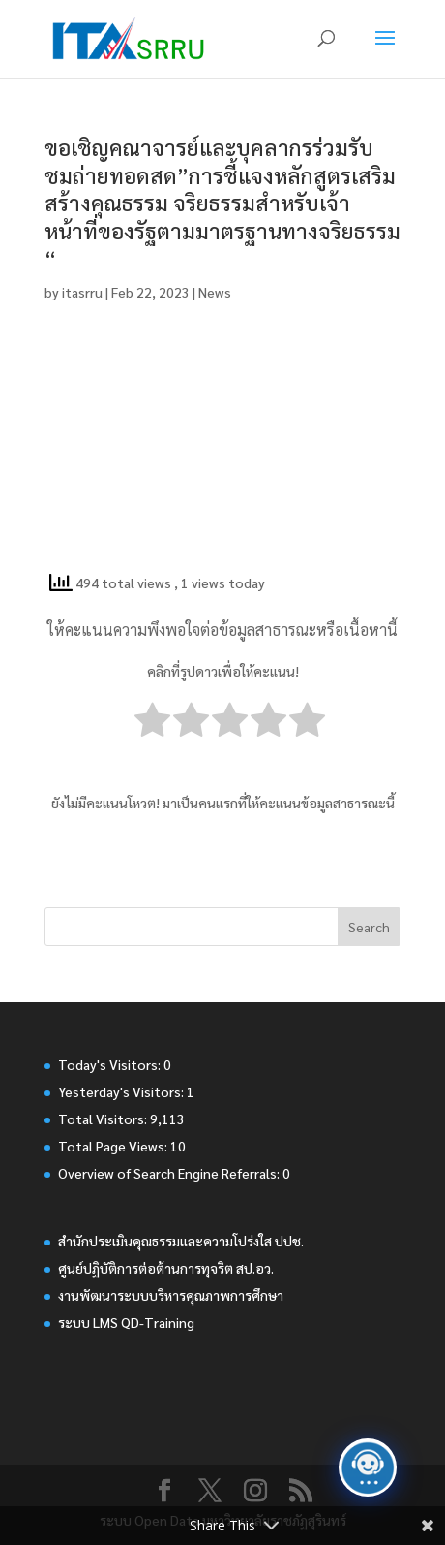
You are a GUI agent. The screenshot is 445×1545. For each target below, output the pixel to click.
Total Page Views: (114, 1145)
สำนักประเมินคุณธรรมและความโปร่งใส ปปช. (181, 1240)
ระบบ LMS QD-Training (126, 1322)
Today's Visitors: (110, 1064)
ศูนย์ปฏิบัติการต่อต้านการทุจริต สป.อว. (166, 1268)
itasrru (82, 291)
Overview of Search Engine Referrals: (170, 1173)
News (214, 291)
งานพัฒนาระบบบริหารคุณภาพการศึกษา (170, 1295)
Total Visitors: (104, 1118)
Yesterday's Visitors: (122, 1091)
